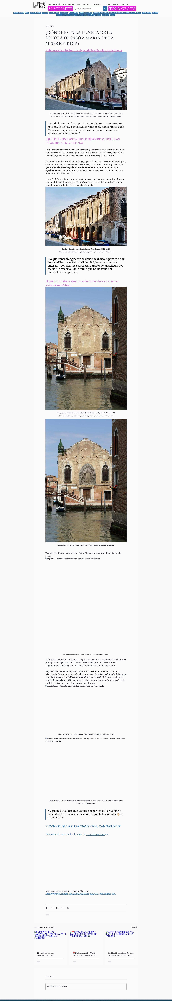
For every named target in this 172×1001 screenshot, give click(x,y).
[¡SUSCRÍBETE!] (60, 8)
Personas (70, 15)
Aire (103, 15)
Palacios (51, 12)
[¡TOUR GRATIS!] (122, 8)
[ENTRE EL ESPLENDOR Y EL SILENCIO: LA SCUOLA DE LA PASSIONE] (122, 940)
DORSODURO (88, 12)
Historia (21, 12)
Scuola (149, 12)
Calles (65, 15)
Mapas (94, 15)
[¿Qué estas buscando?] (86, 8)
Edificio (139, 12)
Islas (156, 12)
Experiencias (105, 12)
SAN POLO (133, 12)
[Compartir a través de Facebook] (46, 908)
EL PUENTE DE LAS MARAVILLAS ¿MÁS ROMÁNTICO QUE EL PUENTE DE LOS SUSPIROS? (49, 954)
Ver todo (134, 927)
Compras (112, 15)
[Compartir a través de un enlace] (63, 908)
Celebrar (81, 12)
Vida (153, 12)
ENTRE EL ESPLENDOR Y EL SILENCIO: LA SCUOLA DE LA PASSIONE (121, 954)
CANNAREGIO (64, 12)
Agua (75, 15)
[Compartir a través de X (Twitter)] (52, 908)
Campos (144, 12)
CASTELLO (45, 12)
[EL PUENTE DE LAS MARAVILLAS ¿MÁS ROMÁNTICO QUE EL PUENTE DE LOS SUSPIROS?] (50, 940)
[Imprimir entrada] (68, 908)
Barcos (99, 15)
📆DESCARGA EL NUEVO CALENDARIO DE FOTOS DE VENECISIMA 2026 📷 (86, 954)
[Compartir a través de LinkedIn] (57, 908)
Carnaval (89, 15)
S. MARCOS (33, 12)
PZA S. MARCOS (73, 12)
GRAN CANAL (121, 12)
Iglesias (27, 12)
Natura (107, 15)
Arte (127, 12)
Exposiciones (96, 12)
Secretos (16, 12)
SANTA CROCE (81, 15)
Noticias (57, 12)
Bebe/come (59, 15)
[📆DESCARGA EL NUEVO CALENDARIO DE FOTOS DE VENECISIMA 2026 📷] (86, 940)
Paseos (39, 12)
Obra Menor (113, 12)
